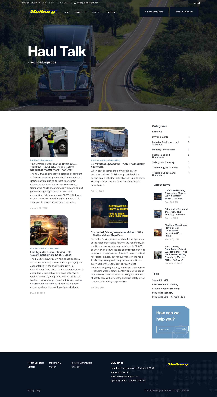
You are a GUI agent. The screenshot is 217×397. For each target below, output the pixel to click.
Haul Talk (75, 367)
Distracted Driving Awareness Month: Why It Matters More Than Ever (117, 234)
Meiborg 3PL (55, 363)
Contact (31, 367)
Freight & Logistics (36, 363)
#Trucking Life (160, 297)
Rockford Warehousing (81, 363)
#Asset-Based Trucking (165, 284)
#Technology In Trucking (165, 288)
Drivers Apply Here (154, 12)
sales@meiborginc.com (88, 3)
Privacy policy (34, 390)
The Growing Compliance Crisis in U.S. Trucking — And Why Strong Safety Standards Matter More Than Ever (53, 166)
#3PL (167, 280)
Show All (157, 132)
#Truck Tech (178, 297)
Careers (53, 367)
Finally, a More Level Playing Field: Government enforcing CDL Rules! (51, 254)
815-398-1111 (65, 3)
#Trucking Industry (162, 292)
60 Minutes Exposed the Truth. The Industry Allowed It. (176, 212)
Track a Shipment (184, 12)
